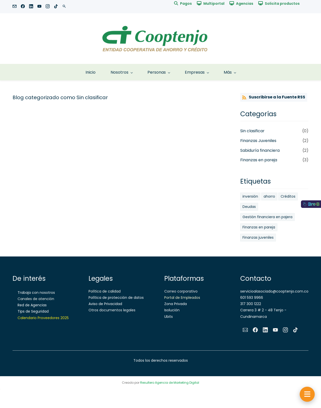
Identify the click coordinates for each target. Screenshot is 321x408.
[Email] (245, 330)
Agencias (244, 3)
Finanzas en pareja (258, 160)
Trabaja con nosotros (36, 292)
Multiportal (213, 3)
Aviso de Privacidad (105, 303)
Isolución (172, 310)
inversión (250, 196)
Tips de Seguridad (33, 311)
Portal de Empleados (182, 297)
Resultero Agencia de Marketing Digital (169, 382)
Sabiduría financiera (260, 150)
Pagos (186, 3)
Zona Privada (175, 303)
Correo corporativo (181, 291)
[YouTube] (275, 330)
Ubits (168, 316)
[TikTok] (295, 330)
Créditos (288, 196)
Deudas (249, 206)
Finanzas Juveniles (258, 141)
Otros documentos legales (112, 310)
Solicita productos (282, 3)
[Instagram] (285, 330)
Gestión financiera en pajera (267, 216)
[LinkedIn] (265, 330)
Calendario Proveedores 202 (42, 317)
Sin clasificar (252, 131)
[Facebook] (255, 330)
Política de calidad (105, 291)
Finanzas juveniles (258, 237)
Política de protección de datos (116, 297)
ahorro (269, 196)
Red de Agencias (32, 305)
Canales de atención (36, 298)
